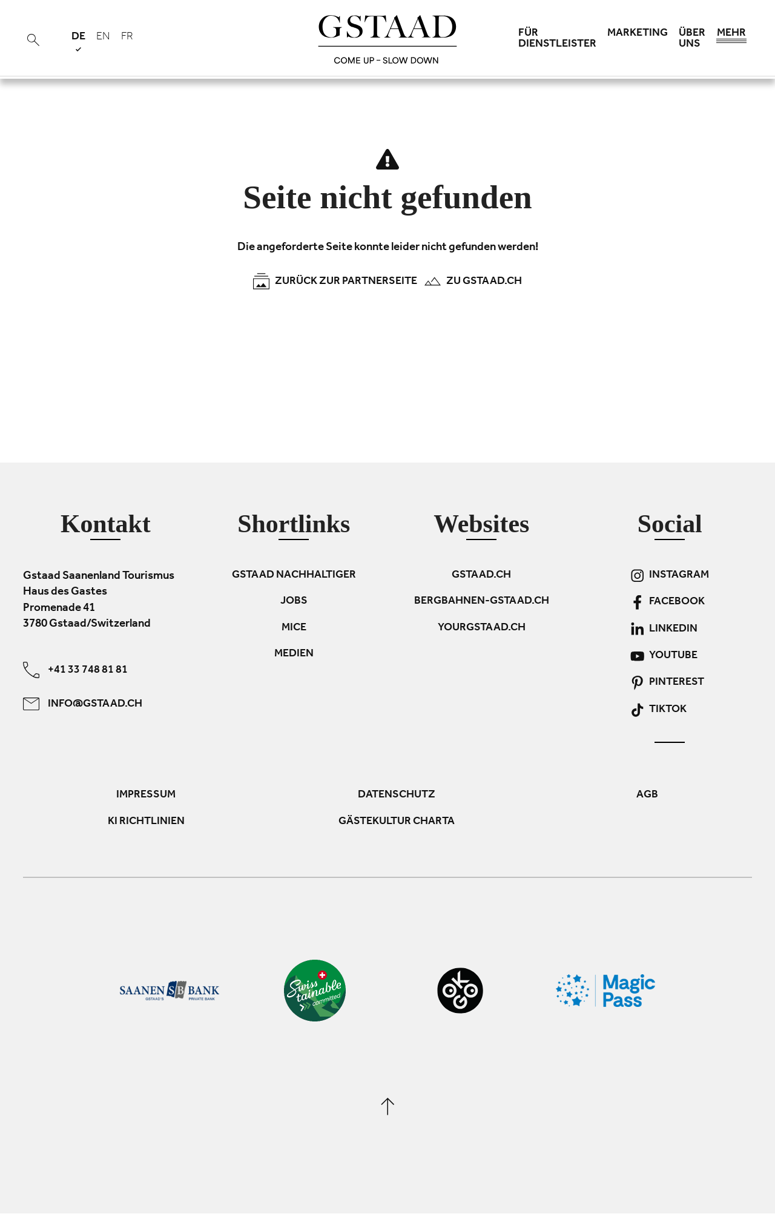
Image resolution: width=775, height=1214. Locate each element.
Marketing (637, 33)
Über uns (692, 39)
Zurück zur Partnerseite (335, 281)
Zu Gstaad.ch (472, 281)
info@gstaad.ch (82, 704)
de (78, 41)
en (103, 37)
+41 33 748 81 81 (75, 670)
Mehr (731, 36)
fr (127, 37)
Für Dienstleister (557, 39)
